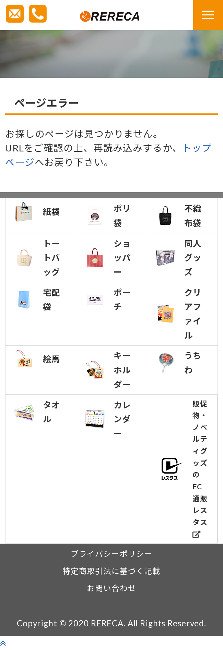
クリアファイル (178, 313)
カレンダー (107, 419)
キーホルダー (107, 370)
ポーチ (107, 299)
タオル (37, 412)
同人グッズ (178, 257)
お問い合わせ (111, 588)
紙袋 (37, 211)
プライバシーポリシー (112, 554)
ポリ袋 (107, 216)
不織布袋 (178, 216)
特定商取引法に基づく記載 (111, 571)
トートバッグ (37, 257)
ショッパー (107, 257)
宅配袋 (37, 299)
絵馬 (37, 358)
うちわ (178, 363)
